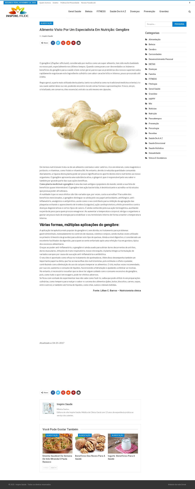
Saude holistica (156, 148)
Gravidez (164, 11)
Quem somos (45, 3)
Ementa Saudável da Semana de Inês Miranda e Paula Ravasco (57, 459)
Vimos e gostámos (158, 158)
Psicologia (154, 128)
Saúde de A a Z (118, 11)
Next (53, 468)
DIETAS (152, 64)
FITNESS (101, 11)
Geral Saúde (74, 11)
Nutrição (153, 113)
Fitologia (153, 84)
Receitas (153, 133)
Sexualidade (154, 153)
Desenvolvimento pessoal (161, 59)
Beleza (88, 11)
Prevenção (149, 11)
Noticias (153, 108)
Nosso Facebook (88, 3)
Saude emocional (157, 143)
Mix (150, 104)
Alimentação (46, 23)
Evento (55, 3)
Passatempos (155, 118)
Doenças (135, 11)
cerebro (152, 49)
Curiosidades (155, 54)
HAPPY (152, 99)
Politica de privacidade (69, 3)
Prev (46, 468)
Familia (152, 74)
